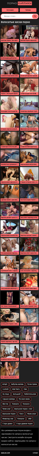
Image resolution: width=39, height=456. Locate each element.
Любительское (30, 394)
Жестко (5, 404)
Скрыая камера (8, 399)
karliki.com (5, 453)
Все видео (10, 10)
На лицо (5, 394)
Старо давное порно (24, 424)
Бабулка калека (17, 384)
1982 (30, 419)
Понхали (26, 404)
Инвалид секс (8, 419)
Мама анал (31, 414)
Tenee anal (6, 409)
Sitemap (35, 453)
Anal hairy (16, 389)
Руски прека (32, 384)
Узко (25, 389)
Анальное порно (9, 414)
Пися (21, 414)
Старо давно (7, 424)
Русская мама (24, 399)
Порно (19, 3)
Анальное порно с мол (23, 409)
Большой (16, 394)
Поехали (15, 404)
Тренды (28, 10)
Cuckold (5, 389)
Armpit (4, 384)
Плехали (20, 419)
